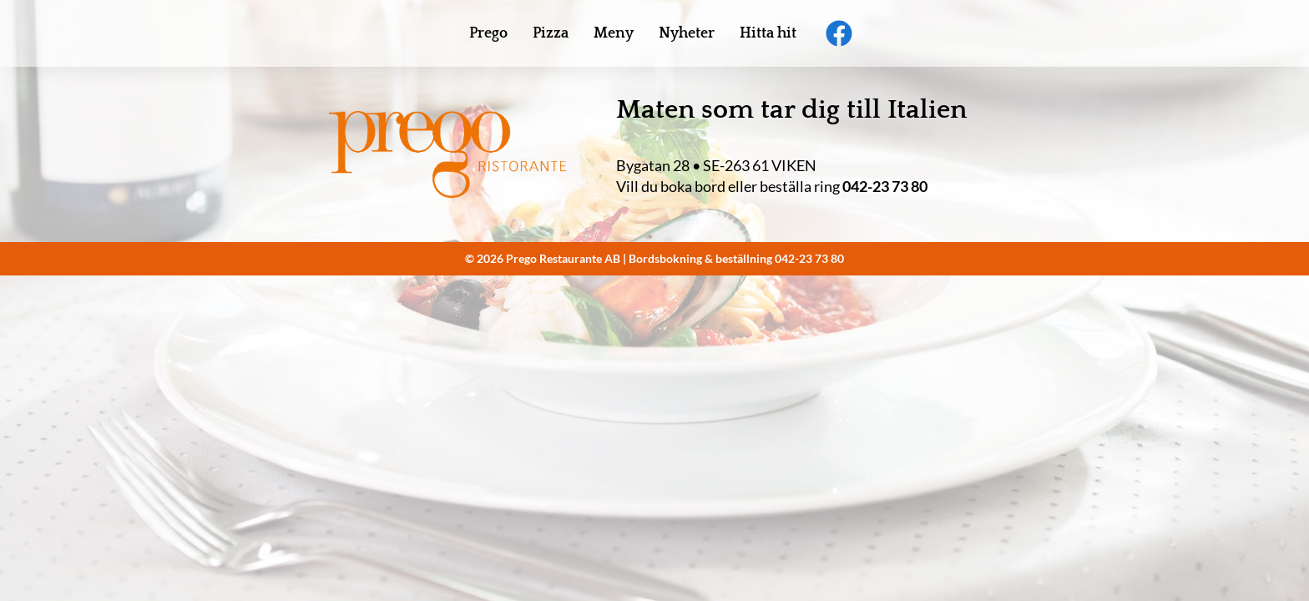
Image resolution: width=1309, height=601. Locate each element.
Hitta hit (768, 33)
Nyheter (687, 33)
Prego (488, 33)
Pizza (551, 33)
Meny (614, 33)
